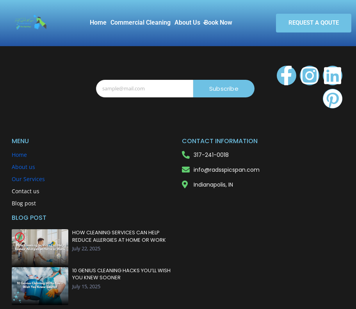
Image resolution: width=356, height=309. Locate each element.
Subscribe (224, 88)
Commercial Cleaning (140, 22)
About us (23, 167)
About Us (188, 22)
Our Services (28, 179)
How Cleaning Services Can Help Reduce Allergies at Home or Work (119, 236)
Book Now (218, 22)
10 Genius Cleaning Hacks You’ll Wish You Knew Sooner (121, 274)
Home (98, 22)
